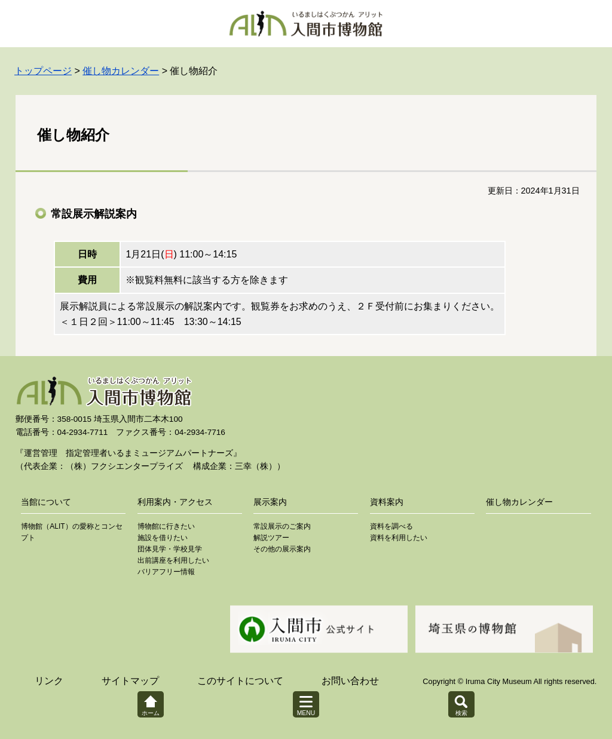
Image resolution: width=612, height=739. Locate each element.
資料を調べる (391, 526)
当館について (46, 502)
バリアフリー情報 (166, 572)
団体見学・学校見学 (169, 549)
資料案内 (386, 502)
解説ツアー (271, 537)
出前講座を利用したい (173, 560)
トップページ (43, 71)
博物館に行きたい (166, 526)
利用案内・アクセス (175, 502)
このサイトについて (240, 681)
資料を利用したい (398, 537)
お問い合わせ (350, 681)
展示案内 (270, 502)
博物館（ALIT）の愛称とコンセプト (71, 532)
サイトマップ (130, 681)
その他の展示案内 (282, 549)
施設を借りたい (162, 537)
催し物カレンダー (120, 71)
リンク (49, 681)
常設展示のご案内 (282, 526)
